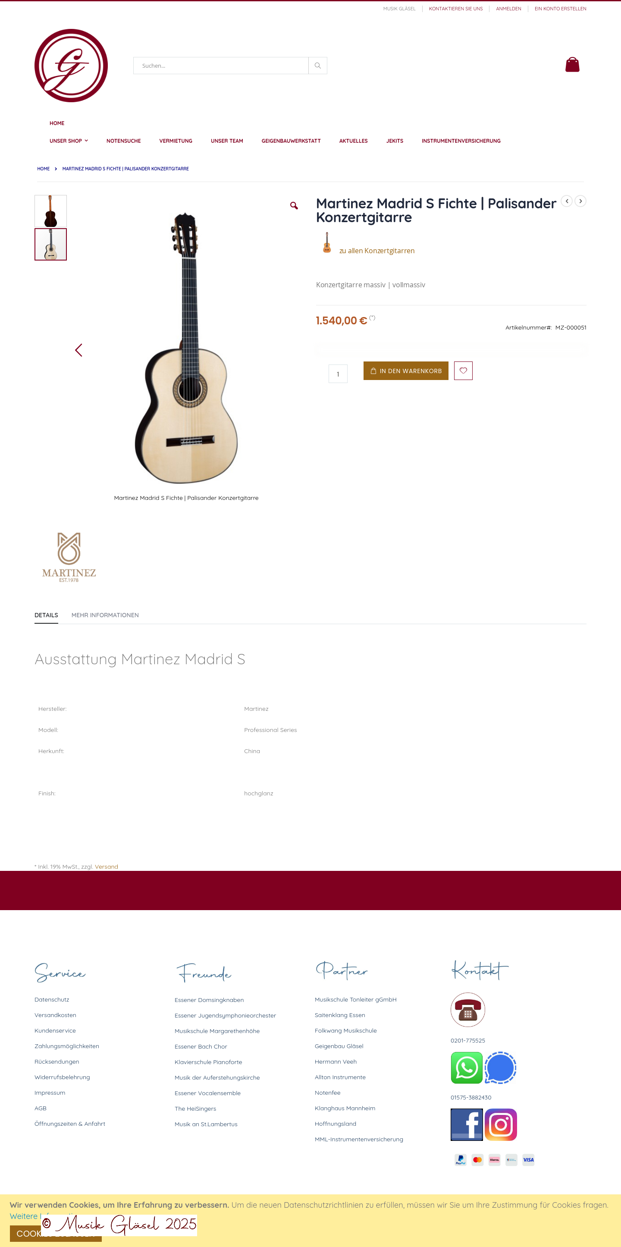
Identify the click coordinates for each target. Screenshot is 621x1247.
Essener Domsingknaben (209, 1000)
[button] (294, 212)
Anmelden (508, 9)
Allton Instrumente (340, 1077)
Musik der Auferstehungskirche (217, 1077)
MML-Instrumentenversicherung (359, 1139)
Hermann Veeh (336, 1061)
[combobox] (230, 65)
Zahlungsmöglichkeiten (66, 1046)
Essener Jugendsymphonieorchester (225, 1015)
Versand (106, 866)
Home (43, 169)
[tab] (52, 613)
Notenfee (328, 1092)
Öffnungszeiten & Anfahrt (69, 1124)
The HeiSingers (195, 1108)
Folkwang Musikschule (346, 1030)
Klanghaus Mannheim (345, 1108)
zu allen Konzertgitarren (365, 250)
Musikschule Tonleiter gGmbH (356, 999)
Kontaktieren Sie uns (456, 9)
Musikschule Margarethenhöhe (217, 1031)
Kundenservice (55, 1030)
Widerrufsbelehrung (62, 1077)
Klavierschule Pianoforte (208, 1062)
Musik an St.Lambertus (206, 1124)
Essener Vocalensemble (208, 1093)
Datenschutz (51, 999)
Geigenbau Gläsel (339, 1046)
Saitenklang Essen (340, 1015)
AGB (40, 1108)
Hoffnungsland (335, 1124)
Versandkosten (55, 1015)
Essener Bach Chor (201, 1046)
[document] (312, 1221)
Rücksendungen (56, 1061)
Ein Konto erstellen (560, 9)
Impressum (50, 1092)
